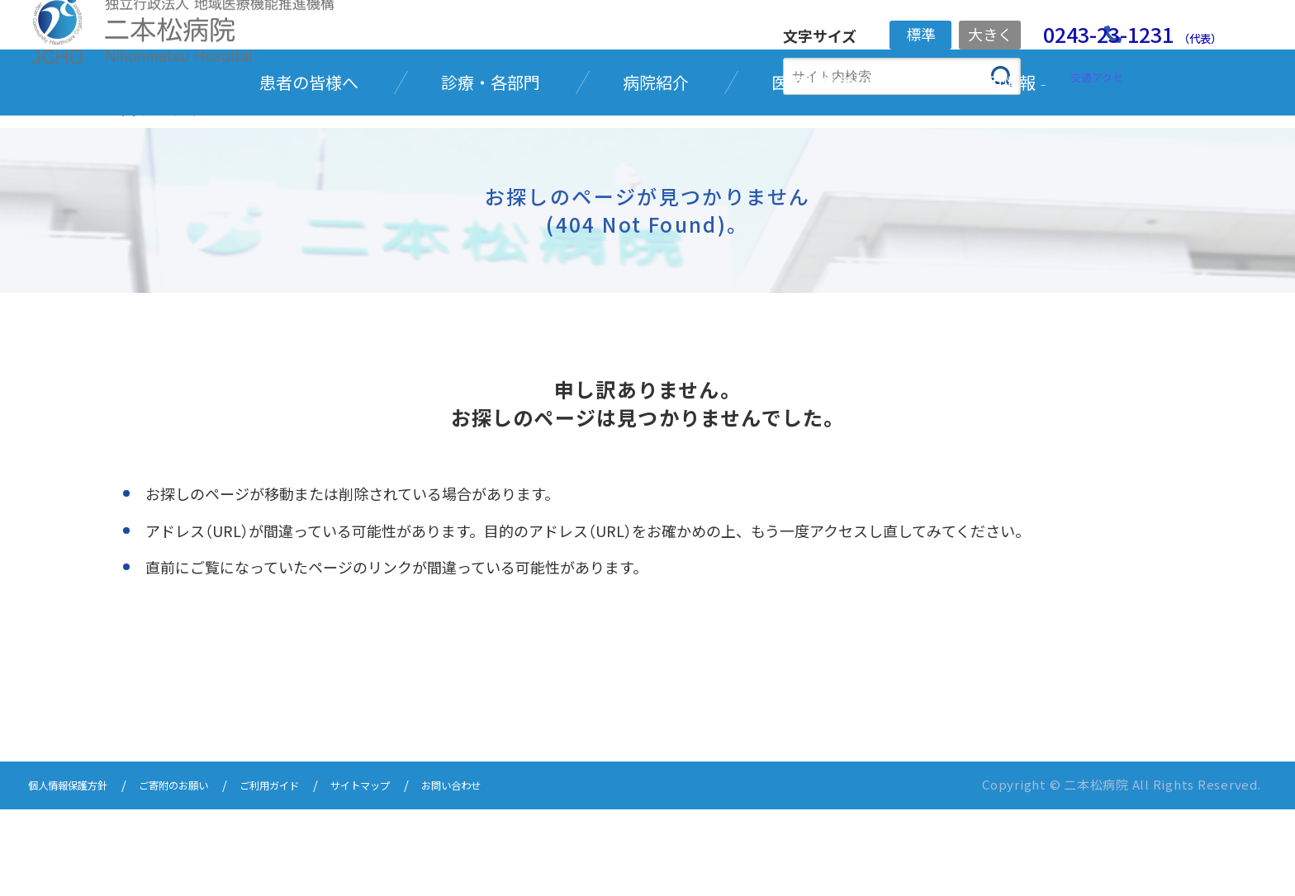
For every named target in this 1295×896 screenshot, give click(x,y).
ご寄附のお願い (202, 873)
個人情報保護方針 (77, 873)
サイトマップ (419, 873)
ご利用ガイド (314, 873)
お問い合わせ (525, 873)
